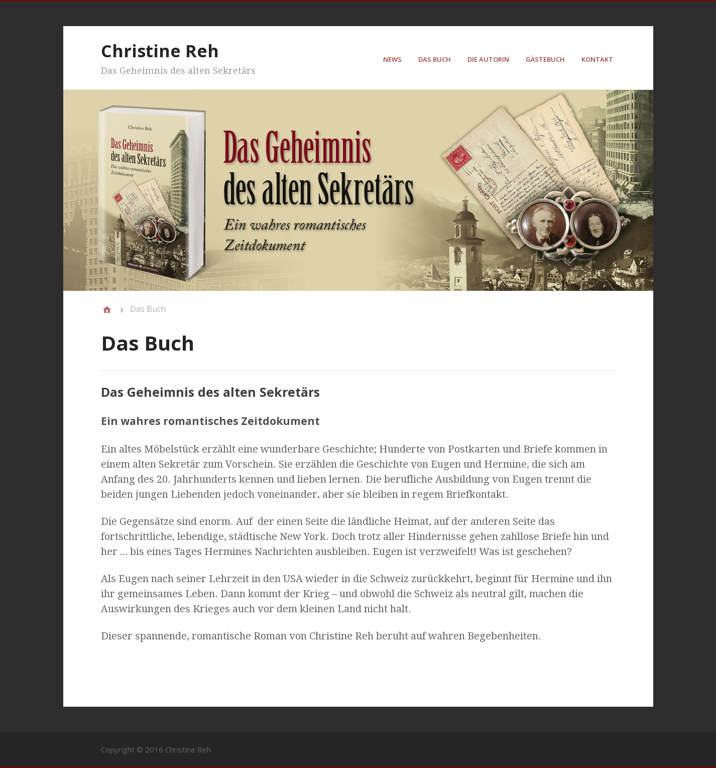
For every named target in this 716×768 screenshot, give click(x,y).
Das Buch (434, 59)
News (392, 59)
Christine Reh (160, 50)
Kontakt (597, 59)
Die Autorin (488, 59)
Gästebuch (545, 59)
